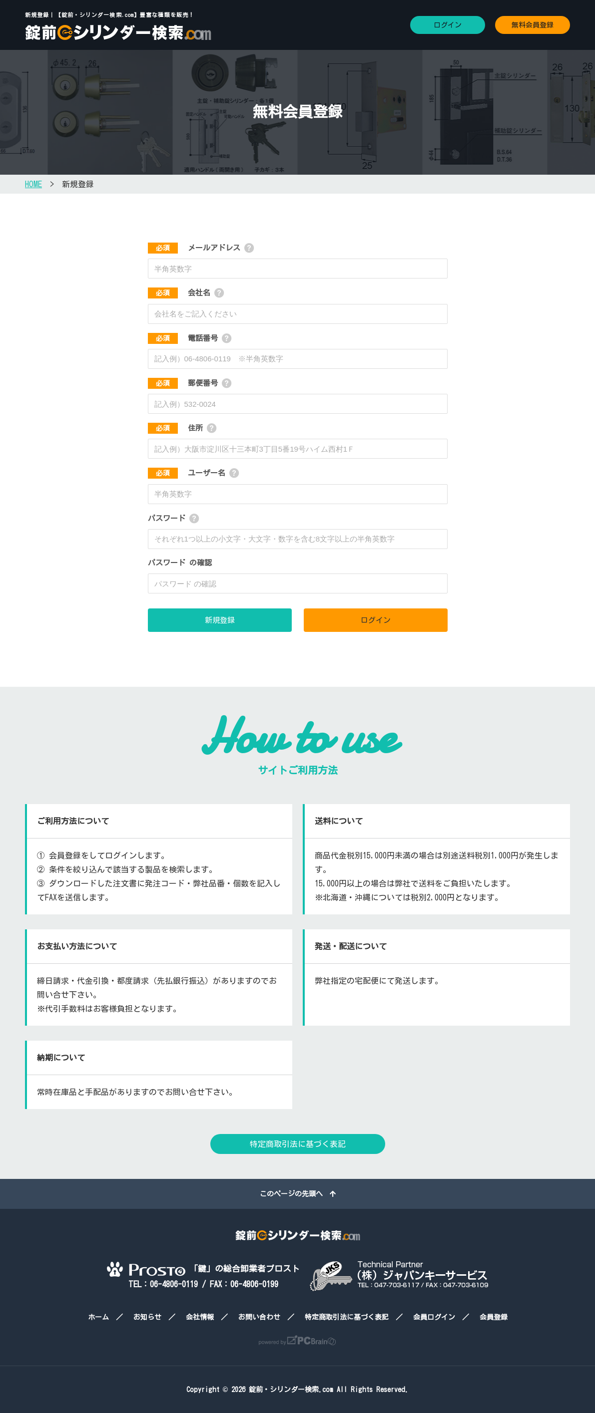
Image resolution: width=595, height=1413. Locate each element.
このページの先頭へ (298, 1193)
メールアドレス (194, 248)
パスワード (166, 518)
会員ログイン (434, 1317)
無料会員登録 (533, 24)
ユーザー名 (186, 473)
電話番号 (183, 338)
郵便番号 (183, 383)
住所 (175, 428)
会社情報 (200, 1317)
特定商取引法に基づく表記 (298, 1144)
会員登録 (494, 1317)
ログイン (448, 24)
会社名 (179, 292)
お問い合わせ (259, 1317)
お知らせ (147, 1317)
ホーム (98, 1317)
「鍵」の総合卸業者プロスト (203, 1268)
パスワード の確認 (180, 562)
